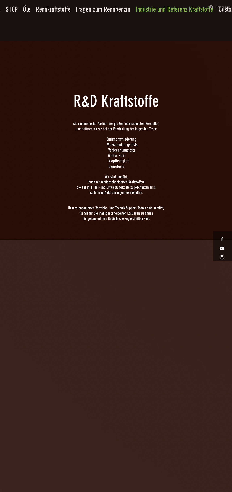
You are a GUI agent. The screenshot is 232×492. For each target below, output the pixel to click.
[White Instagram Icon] (222, 257)
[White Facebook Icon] (222, 239)
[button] (152, 6)
